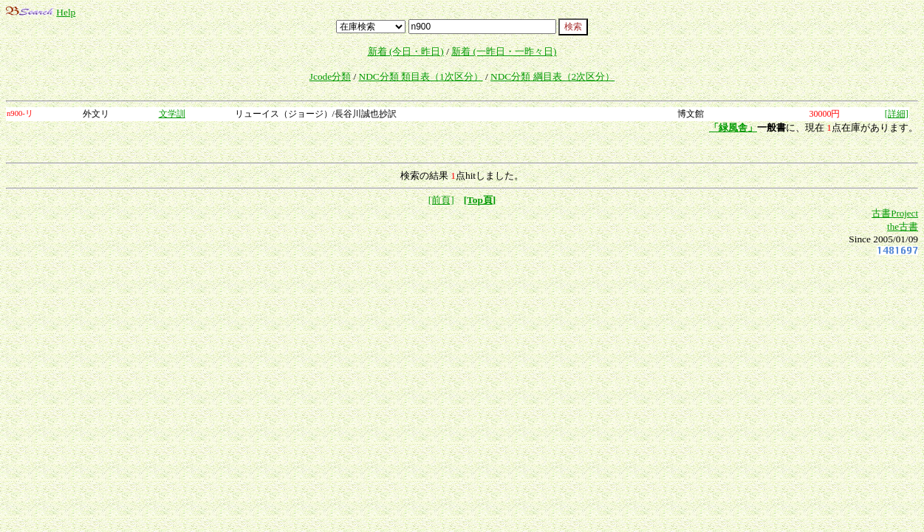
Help (65, 12)
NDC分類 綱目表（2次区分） (552, 76)
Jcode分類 (330, 76)
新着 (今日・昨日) (406, 51)
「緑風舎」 (733, 127)
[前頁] (441, 199)
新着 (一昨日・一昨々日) (503, 51)
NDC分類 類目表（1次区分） (421, 76)
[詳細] (896, 114)
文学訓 (172, 114)
